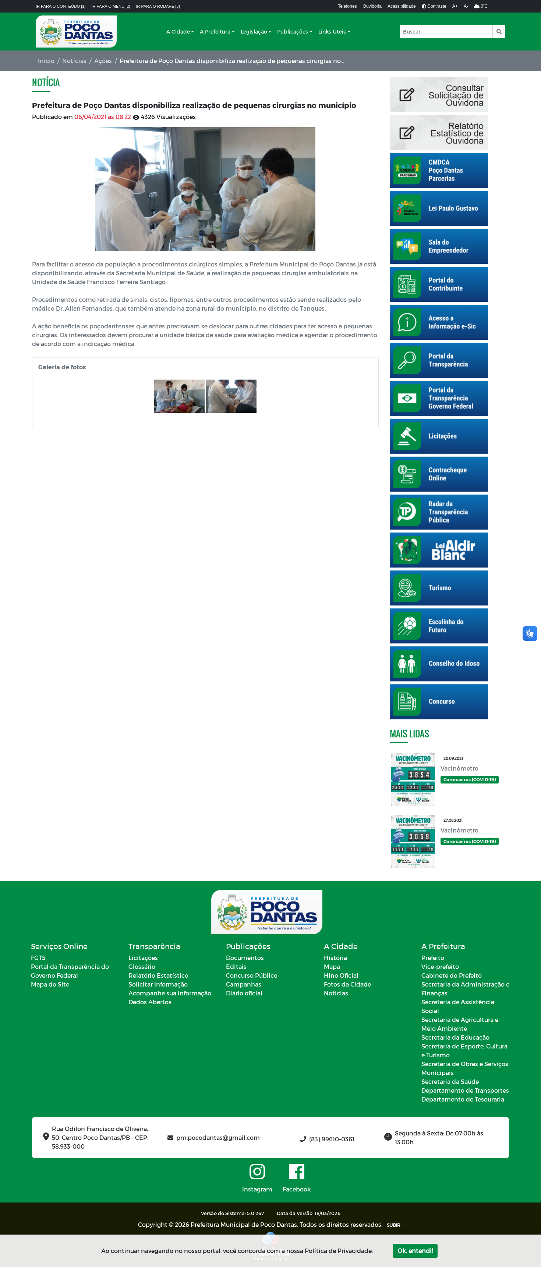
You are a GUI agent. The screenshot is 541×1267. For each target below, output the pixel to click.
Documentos (245, 957)
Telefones (347, 6)
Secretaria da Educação (455, 1037)
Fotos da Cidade (347, 984)
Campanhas (243, 984)
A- (466, 6)
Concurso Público (251, 975)
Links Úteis (332, 31)
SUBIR (393, 1225)
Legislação (254, 31)
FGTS (38, 957)
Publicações (292, 31)
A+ (455, 6)
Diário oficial (244, 993)
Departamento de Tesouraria (462, 1099)
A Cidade (178, 31)
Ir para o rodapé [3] (158, 6)
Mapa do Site (50, 984)
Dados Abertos (150, 1001)
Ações (103, 60)
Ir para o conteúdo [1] (61, 6)
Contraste (434, 6)
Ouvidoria (372, 6)
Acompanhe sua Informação (169, 993)
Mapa (332, 966)
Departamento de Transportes (465, 1090)
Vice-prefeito (440, 966)
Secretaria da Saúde (450, 1081)
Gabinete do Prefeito (451, 975)
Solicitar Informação (158, 984)
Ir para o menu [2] (111, 6)
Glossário (141, 966)
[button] (498, 31)
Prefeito (432, 957)
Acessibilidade (402, 6)
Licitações (143, 957)
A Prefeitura (215, 31)
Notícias (74, 60)
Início (46, 60)
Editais (236, 966)
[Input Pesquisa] (446, 31)
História (335, 957)
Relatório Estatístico (158, 975)
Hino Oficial (341, 975)
